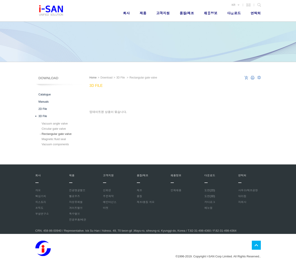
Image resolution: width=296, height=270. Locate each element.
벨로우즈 (74, 196)
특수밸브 (74, 213)
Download (48, 78)
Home (93, 77)
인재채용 (176, 190)
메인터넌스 (110, 202)
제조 (139, 190)
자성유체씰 (76, 202)
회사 (126, 13)
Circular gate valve (53, 128)
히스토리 (40, 202)
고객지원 (163, 13)
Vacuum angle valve (54, 123)
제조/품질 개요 (146, 202)
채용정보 (210, 13)
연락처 (256, 13)
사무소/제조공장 (248, 190)
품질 (139, 196)
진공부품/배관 (77, 219)
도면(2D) (209, 190)
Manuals (44, 101)
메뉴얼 (208, 208)
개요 (38, 190)
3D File (43, 116)
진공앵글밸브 (77, 190)
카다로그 (209, 202)
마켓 (105, 208)
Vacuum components (54, 144)
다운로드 (234, 13)
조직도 (39, 208)
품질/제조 (186, 13)
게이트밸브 (76, 208)
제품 (143, 13)
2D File (43, 109)
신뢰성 (107, 190)
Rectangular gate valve (56, 134)
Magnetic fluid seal (53, 139)
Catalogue (45, 94)
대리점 (242, 196)
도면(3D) (209, 196)
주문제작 (108, 196)
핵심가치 (40, 196)
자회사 (242, 202)
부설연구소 (42, 213)
